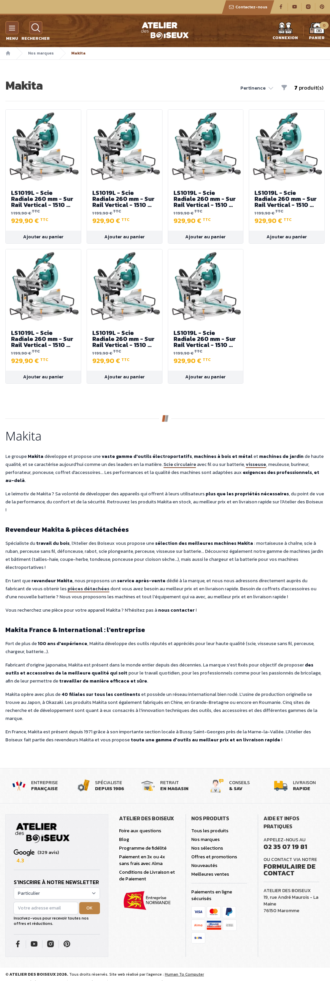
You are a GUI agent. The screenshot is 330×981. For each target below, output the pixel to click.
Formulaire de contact (289, 869)
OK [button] (89, 907)
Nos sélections (207, 848)
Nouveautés (204, 865)
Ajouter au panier (43, 236)
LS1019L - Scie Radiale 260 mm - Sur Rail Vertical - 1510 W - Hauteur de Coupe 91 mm (43, 199)
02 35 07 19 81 (285, 847)
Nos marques (41, 53)
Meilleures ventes (210, 874)
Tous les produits (209, 830)
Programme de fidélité (143, 848)
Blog (124, 839)
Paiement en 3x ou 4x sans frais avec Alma (142, 860)
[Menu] (12, 27)
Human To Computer (184, 974)
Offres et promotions (214, 856)
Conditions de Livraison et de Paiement (147, 875)
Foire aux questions (140, 830)
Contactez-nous (248, 7)
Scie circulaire (179, 464)
